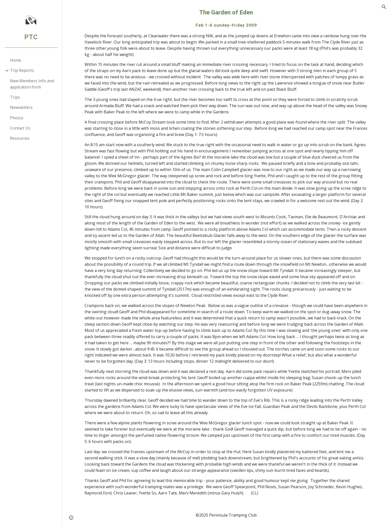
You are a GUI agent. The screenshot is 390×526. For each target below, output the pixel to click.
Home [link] (15, 60)
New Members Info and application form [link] (32, 84)
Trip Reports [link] (22, 70)
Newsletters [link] (21, 107)
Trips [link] (15, 97)
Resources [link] (19, 138)
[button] (384, 7)
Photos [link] (16, 118)
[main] (226, 252)
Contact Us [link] (20, 128)
